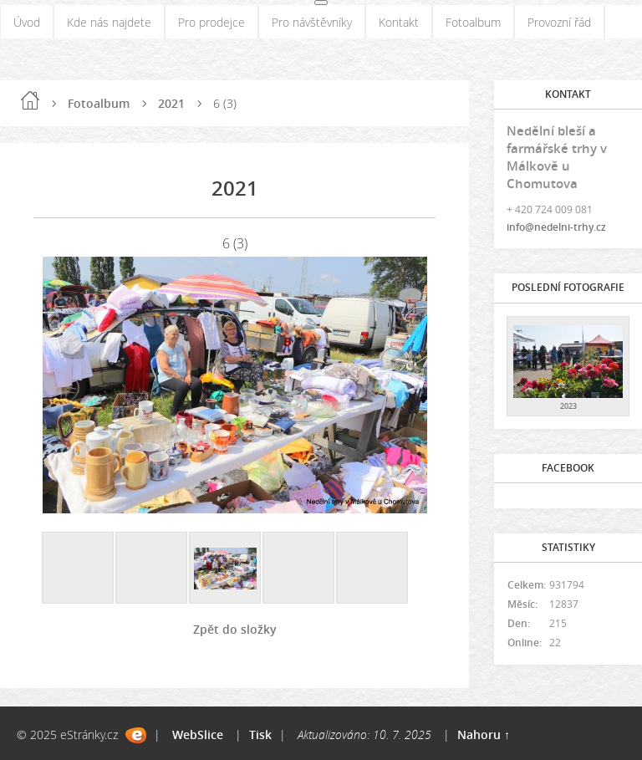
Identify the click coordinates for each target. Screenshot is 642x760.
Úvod (26, 22)
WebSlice (197, 734)
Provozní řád (559, 22)
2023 (568, 405)
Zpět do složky (235, 629)
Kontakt (399, 22)
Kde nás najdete (109, 22)
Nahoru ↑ (483, 734)
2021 (171, 103)
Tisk (260, 734)
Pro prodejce (211, 22)
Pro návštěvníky (312, 22)
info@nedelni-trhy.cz (556, 227)
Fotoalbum (473, 22)
